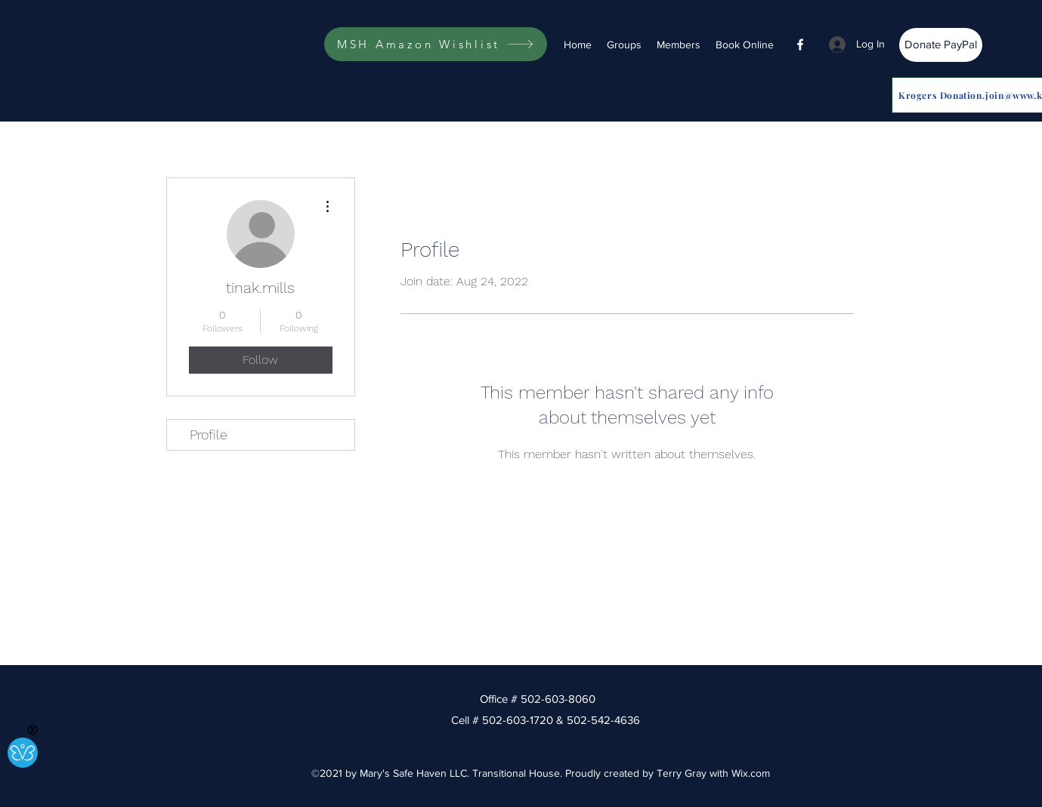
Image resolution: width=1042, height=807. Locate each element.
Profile (208, 434)
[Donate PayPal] (940, 45)
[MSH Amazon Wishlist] (435, 44)
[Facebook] (800, 44)
